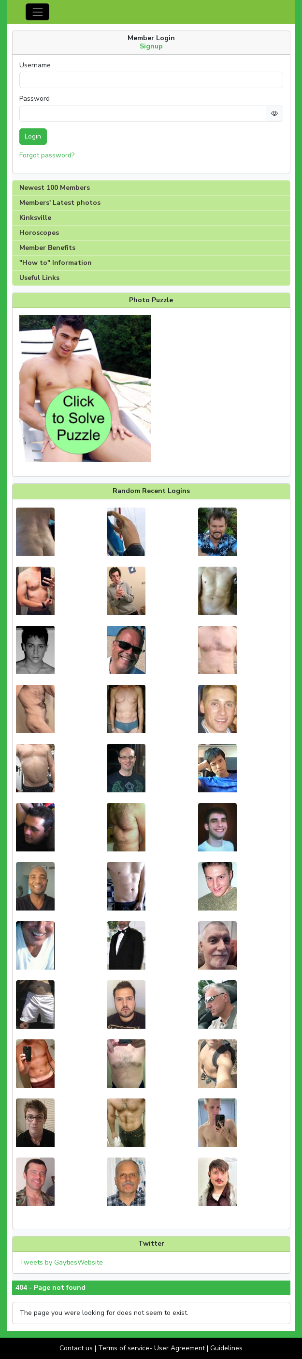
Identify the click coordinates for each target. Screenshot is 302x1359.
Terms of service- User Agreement (151, 1348)
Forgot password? (46, 155)
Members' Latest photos (60, 202)
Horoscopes (39, 232)
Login (33, 136)
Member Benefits (47, 247)
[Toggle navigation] (37, 11)
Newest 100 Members (54, 187)
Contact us (76, 1348)
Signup (151, 46)
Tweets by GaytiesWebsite (61, 1262)
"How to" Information (55, 262)
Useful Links (39, 277)
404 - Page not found (50, 1288)
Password (34, 99)
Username (35, 65)
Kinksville (35, 217)
